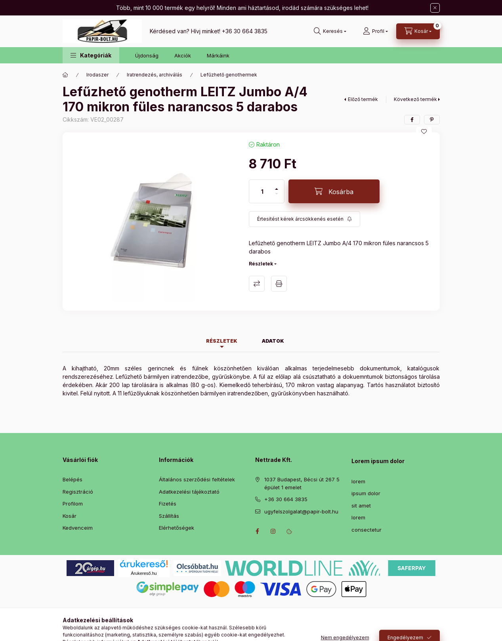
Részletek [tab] (221, 341)
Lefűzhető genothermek (228, 75)
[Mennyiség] (262, 191)
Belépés (72, 479)
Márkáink (218, 55)
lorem (358, 481)
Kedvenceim (78, 528)
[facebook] (412, 119)
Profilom (73, 503)
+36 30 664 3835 (244, 31)
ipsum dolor (365, 493)
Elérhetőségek (176, 528)
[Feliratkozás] (304, 219)
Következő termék (415, 99)
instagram (273, 531)
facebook (257, 531)
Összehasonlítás (257, 284)
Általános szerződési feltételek (197, 479)
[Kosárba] (334, 191)
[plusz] (276, 185)
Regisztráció (78, 491)
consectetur (366, 530)
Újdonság (146, 55)
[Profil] (375, 31)
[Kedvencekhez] (424, 131)
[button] (91, 55)
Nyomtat (279, 284)
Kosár (69, 516)
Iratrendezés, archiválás (154, 75)
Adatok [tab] (273, 341)
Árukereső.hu (144, 573)
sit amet (361, 505)
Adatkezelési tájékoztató (189, 491)
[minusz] (276, 197)
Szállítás (169, 516)
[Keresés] (330, 31)
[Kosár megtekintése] (418, 31)
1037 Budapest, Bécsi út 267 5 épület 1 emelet (302, 483)
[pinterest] (432, 119)
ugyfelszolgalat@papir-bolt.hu (301, 511)
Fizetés (167, 503)
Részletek (261, 264)
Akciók (182, 55)
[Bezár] (435, 8)
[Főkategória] (65, 74)
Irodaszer (97, 75)
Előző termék (363, 99)
